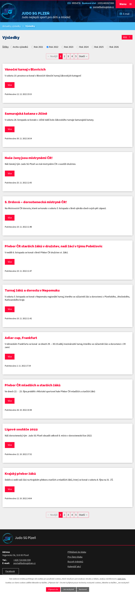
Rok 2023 (68, 46)
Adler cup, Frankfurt (21, 338)
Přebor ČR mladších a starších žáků (33, 385)
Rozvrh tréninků (75, 561)
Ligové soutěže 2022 (21, 429)
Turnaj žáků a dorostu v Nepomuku (32, 290)
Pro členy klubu (75, 556)
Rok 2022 (53, 46)
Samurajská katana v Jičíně (26, 113)
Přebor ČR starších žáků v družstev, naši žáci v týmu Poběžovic (54, 246)
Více (10, 84)
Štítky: (5, 46)
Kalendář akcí (74, 566)
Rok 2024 (83, 46)
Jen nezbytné (68, 589)
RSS (127, 37)
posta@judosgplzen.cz (103, 6)
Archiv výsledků (20, 46)
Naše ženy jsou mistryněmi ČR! (29, 158)
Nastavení (83, 589)
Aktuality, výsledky (11, 26)
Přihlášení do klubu (77, 551)
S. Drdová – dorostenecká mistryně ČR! (36, 202)
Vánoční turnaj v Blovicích (25, 69)
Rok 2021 (38, 46)
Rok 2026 (114, 46)
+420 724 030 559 (22, 560)
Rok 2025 (98, 46)
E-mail (126, 13)
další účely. (122, 579)
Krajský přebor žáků (20, 474)
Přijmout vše (53, 589)
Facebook (10, 571)
